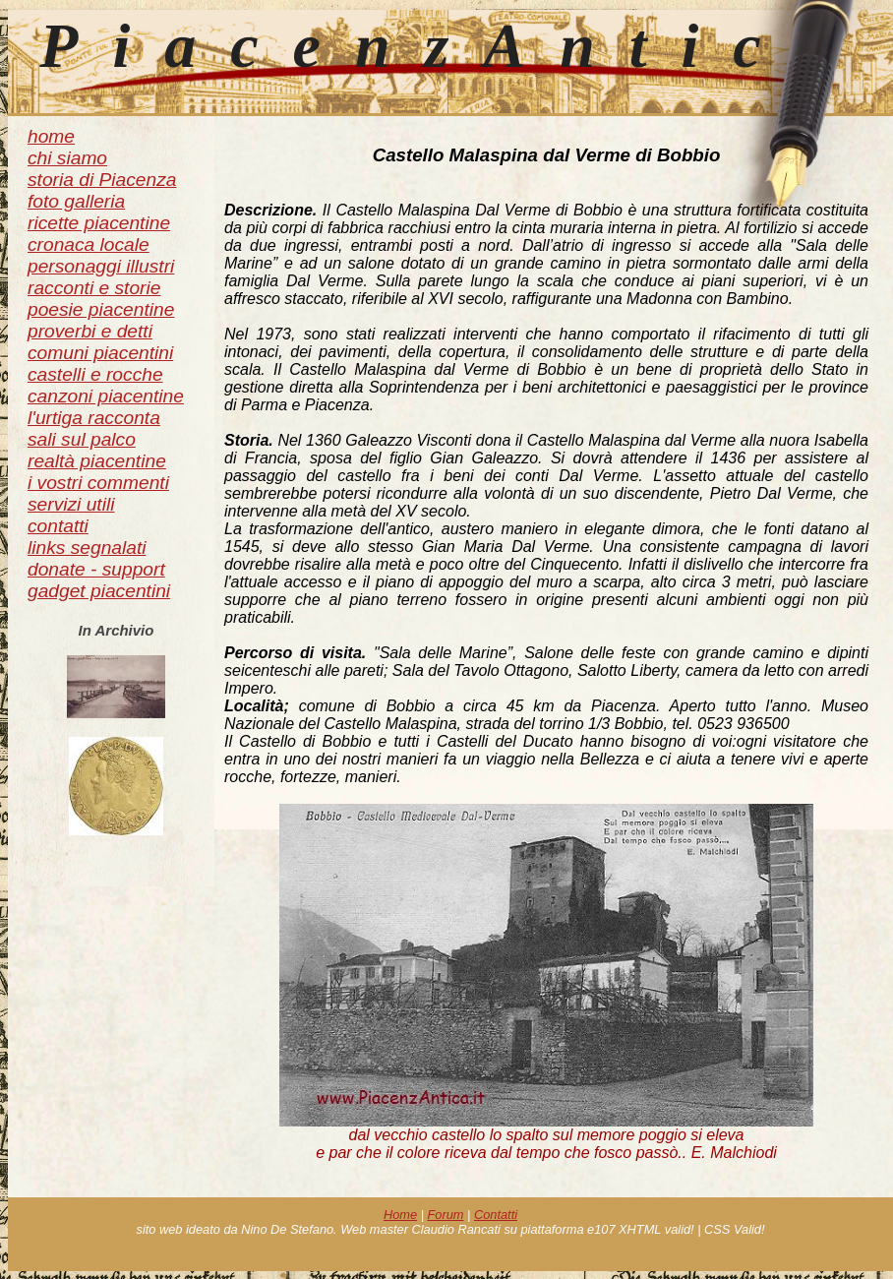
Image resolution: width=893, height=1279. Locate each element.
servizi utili (71, 504)
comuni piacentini (100, 352)
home (51, 136)
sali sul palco (82, 439)
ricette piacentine (99, 223)
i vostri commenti (98, 482)
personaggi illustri (101, 266)
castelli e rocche (95, 374)
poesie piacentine (101, 309)
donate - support (96, 569)
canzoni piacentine (106, 396)
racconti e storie (94, 287)
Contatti (495, 1214)
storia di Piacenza (102, 179)
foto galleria (76, 201)
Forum (446, 1214)
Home (400, 1214)
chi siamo (67, 158)
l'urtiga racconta (94, 417)
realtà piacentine (97, 461)
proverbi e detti (90, 331)
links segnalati (87, 547)
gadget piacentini (99, 590)
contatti (58, 526)
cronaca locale (88, 244)
